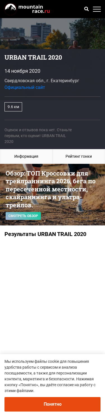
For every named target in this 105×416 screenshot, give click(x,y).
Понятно (53, 404)
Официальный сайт (24, 87)
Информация (26, 156)
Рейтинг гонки (79, 156)
